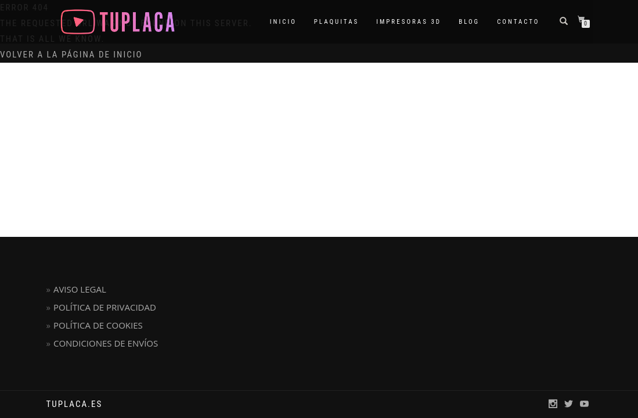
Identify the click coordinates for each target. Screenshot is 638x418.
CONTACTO (518, 22)
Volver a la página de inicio (71, 54)
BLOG (469, 22)
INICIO (283, 22)
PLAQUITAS (336, 22)
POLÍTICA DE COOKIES (98, 325)
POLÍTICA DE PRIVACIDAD (104, 307)
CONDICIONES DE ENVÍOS (105, 343)
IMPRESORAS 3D (408, 22)
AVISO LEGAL (79, 289)
